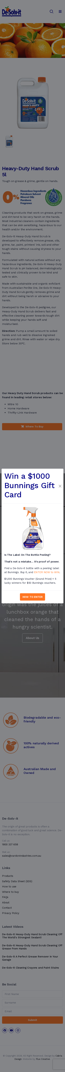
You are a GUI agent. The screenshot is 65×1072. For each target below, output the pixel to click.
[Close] (60, 486)
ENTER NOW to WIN (46, 572)
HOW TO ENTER (33, 596)
